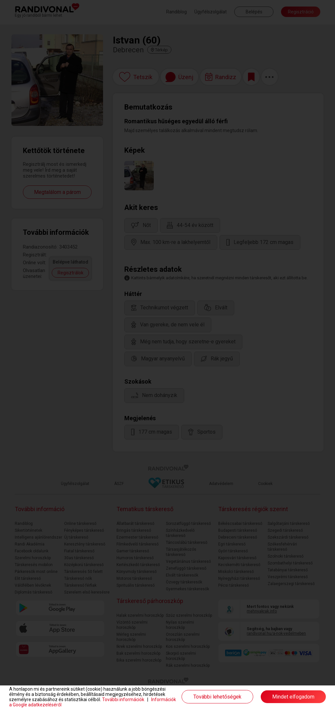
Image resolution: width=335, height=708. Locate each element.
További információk (123, 699)
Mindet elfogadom (293, 697)
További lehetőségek (217, 697)
